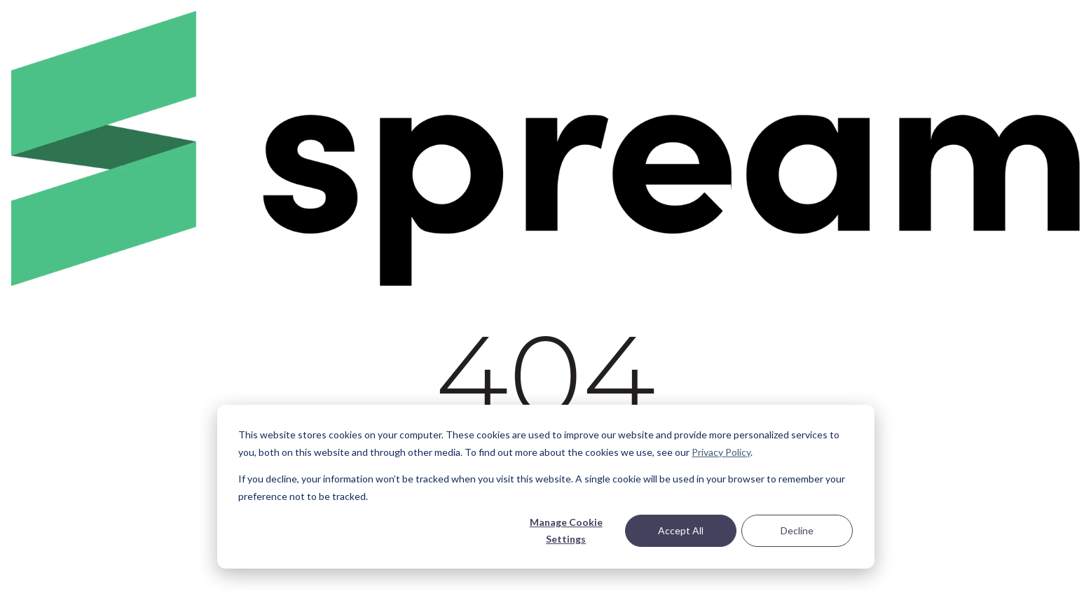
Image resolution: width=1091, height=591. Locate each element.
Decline (797, 530)
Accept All (681, 530)
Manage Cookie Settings (566, 530)
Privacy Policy (721, 452)
